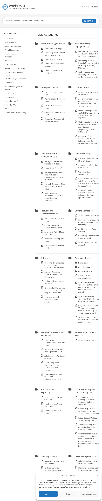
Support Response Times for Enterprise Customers (53, 274)
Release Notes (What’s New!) (15, 113)
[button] (97, 475)
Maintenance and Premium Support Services (51, 299)
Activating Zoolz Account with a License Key (54, 53)
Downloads (83, 263)
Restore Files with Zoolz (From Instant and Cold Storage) (88, 222)
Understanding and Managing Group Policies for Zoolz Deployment (88, 74)
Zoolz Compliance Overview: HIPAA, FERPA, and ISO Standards (52, 366)
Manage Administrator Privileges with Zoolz (53, 350)
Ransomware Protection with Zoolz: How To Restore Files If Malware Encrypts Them (88, 182)
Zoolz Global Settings (53, 48)
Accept (48, 494)
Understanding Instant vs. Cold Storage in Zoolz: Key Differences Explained (88, 114)
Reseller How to (85, 271)
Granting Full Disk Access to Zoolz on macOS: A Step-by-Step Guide (54, 290)
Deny (68, 494)
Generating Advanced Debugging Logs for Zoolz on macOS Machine (88, 411)
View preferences (89, 494)
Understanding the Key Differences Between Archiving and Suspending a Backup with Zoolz (88, 127)
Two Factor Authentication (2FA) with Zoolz (54, 342)
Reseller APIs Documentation (84, 276)
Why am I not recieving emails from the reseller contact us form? (88, 319)
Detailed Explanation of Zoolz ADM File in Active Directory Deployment (88, 53)
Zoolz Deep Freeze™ (53, 168)
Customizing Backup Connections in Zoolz (53, 226)
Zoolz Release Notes (87, 340)
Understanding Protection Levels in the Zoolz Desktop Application (54, 197)
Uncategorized (48, 456)
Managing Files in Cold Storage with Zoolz (53, 162)
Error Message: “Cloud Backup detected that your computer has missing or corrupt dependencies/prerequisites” (88, 439)
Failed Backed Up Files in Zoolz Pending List (88, 419)
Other (44, 258)
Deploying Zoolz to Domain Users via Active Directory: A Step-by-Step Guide (88, 64)
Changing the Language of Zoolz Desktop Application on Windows (54, 265)
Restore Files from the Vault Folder (87, 166)
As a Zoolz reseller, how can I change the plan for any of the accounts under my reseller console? (88, 287)
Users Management (84, 456)
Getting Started (82, 210)
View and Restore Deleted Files (85, 173)
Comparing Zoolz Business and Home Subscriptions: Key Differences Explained (87, 140)
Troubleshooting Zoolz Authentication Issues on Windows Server (88, 427)
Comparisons (81, 87)
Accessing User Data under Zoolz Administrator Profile (53, 376)
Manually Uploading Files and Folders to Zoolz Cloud (54, 186)
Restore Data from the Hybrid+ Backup (88, 159)
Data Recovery (82, 153)
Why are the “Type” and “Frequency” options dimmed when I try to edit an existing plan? (88, 309)
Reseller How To (13, 101)
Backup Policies (48, 87)
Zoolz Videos (9, 38)
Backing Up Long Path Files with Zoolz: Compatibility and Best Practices (53, 176)
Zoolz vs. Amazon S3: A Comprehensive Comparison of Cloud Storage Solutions (88, 102)
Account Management (51, 43)
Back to (89, 6)
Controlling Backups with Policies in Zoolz (54, 120)
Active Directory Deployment (15, 79)
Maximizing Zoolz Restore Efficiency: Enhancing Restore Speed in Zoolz (86, 194)
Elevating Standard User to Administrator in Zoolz (88, 469)
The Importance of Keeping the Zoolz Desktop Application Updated (86, 401)
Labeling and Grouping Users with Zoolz (87, 462)
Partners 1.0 (80, 258)
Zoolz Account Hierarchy (54, 59)
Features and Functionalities (15, 68)
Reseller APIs (84, 267)
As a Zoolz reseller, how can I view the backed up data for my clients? (88, 298)
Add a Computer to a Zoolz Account (53, 71)
